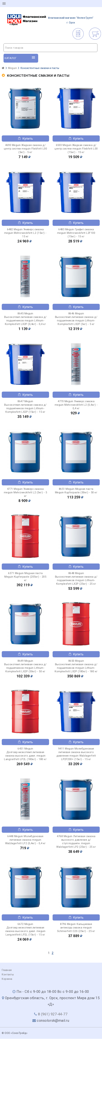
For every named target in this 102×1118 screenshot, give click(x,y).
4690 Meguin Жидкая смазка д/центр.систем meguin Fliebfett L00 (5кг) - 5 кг (25, 149)
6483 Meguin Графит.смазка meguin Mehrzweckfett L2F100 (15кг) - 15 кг (76, 233)
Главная (7, 970)
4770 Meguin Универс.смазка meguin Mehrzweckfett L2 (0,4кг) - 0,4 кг (76, 405)
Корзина (7, 978)
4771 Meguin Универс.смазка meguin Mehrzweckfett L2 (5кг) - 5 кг (25, 492)
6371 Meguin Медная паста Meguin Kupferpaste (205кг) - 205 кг (25, 577)
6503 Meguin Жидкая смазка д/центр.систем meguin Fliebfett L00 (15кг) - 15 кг (76, 149)
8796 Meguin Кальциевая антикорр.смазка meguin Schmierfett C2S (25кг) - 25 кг (76, 927)
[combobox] (50, 47)
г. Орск (50, 20)
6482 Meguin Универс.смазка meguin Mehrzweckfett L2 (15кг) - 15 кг (25, 233)
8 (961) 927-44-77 (53, 1014)
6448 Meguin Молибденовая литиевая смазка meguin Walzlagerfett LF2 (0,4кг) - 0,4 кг (25, 840)
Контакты (8, 974)
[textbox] (50, 48)
